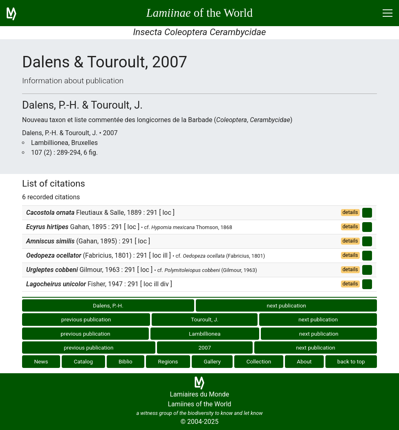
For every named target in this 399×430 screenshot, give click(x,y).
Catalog (83, 361)
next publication (286, 305)
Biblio (125, 361)
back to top (351, 361)
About (304, 361)
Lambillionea (204, 333)
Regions (168, 361)
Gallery (212, 361)
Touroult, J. (204, 319)
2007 (204, 347)
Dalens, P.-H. (108, 305)
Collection (259, 361)
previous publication (86, 319)
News (41, 361)
